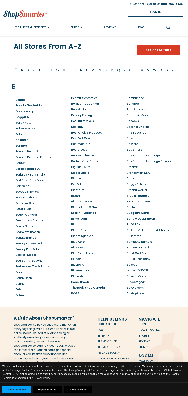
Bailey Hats (23, 123)
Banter (20, 163)
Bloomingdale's (82, 236)
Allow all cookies (17, 389)
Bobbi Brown (80, 282)
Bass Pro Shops (26, 197)
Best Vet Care (81, 138)
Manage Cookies (78, 389)
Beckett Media (26, 255)
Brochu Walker (137, 190)
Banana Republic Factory (33, 157)
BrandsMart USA (138, 173)
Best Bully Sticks (82, 121)
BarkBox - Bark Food (30, 180)
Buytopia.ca (135, 293)
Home (143, 324)
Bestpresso (79, 150)
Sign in (155, 12)
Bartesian (22, 186)
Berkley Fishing (81, 115)
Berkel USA (78, 109)
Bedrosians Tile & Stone (32, 266)
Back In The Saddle (29, 105)
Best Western (80, 144)
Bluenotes (78, 276)
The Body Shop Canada (88, 288)
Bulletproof (135, 236)
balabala (22, 140)
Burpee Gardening (140, 248)
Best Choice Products (86, 133)
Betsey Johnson (82, 155)
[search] (170, 27)
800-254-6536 (172, 4)
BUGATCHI (134, 224)
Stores (144, 336)
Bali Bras (22, 146)
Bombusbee (135, 98)
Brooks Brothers (138, 196)
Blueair (76, 259)
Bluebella (77, 265)
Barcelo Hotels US (28, 169)
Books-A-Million (138, 115)
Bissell (75, 196)
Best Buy (77, 127)
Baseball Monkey (27, 192)
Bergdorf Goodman (85, 104)
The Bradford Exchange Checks (149, 161)
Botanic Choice (138, 127)
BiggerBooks (80, 173)
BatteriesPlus (25, 203)
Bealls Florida (25, 226)
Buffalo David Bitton (141, 219)
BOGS (75, 293)
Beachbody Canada (30, 220)
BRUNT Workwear (139, 201)
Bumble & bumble (139, 242)
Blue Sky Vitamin (83, 253)
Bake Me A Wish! (27, 129)
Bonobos (133, 104)
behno (20, 284)
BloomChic (79, 230)
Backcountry (25, 111)
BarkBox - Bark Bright (30, 175)
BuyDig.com (135, 288)
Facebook (146, 361)
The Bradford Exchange (143, 155)
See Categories (158, 50)
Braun (131, 178)
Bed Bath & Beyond (29, 261)
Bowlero (132, 144)
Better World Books (85, 161)
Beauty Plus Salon (28, 249)
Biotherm (77, 190)
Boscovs (133, 121)
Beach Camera (26, 215)
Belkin (20, 295)
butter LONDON (137, 270)
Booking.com (136, 109)
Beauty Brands (26, 238)
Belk (18, 289)
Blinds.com (79, 219)
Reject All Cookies (47, 389)
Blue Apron (78, 242)
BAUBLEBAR (23, 209)
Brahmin (133, 167)
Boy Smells (134, 150)
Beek (19, 272)
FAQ (141, 27)
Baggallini (23, 117)
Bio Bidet (77, 184)
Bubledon (133, 207)
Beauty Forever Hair (29, 243)
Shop (76, 27)
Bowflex (132, 138)
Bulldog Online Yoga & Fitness (148, 230)
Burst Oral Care (138, 253)
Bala (19, 134)
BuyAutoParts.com (140, 276)
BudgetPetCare (138, 213)
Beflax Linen (24, 278)
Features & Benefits (31, 27)
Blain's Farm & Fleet (85, 207)
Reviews (110, 27)
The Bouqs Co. (137, 133)
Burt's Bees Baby (138, 259)
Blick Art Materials (84, 213)
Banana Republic (27, 151)
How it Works (149, 330)
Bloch (75, 224)
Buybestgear (136, 282)
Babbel (21, 100)
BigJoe (76, 178)
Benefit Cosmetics (84, 98)
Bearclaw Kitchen (28, 232)
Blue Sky (77, 248)
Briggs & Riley (136, 184)
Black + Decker (81, 201)
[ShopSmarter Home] (25, 13)
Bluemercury (80, 270)
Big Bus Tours (80, 167)
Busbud (132, 265)
